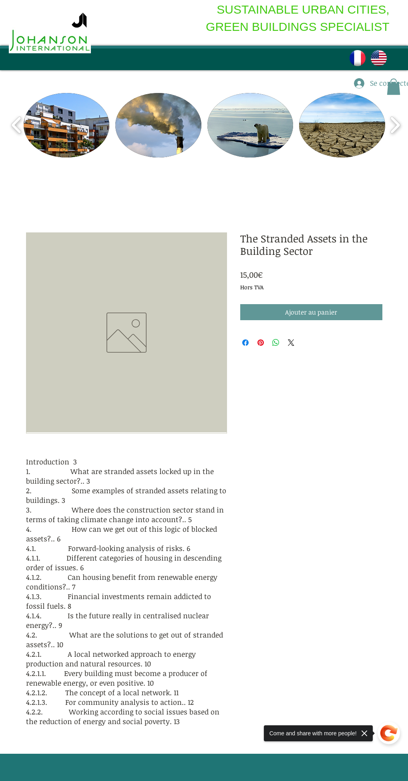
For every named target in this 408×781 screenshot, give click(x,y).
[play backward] (17, 125)
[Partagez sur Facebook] (245, 342)
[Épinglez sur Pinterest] (260, 342)
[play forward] (395, 125)
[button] (67, 125)
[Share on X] (291, 342)
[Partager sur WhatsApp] (276, 342)
